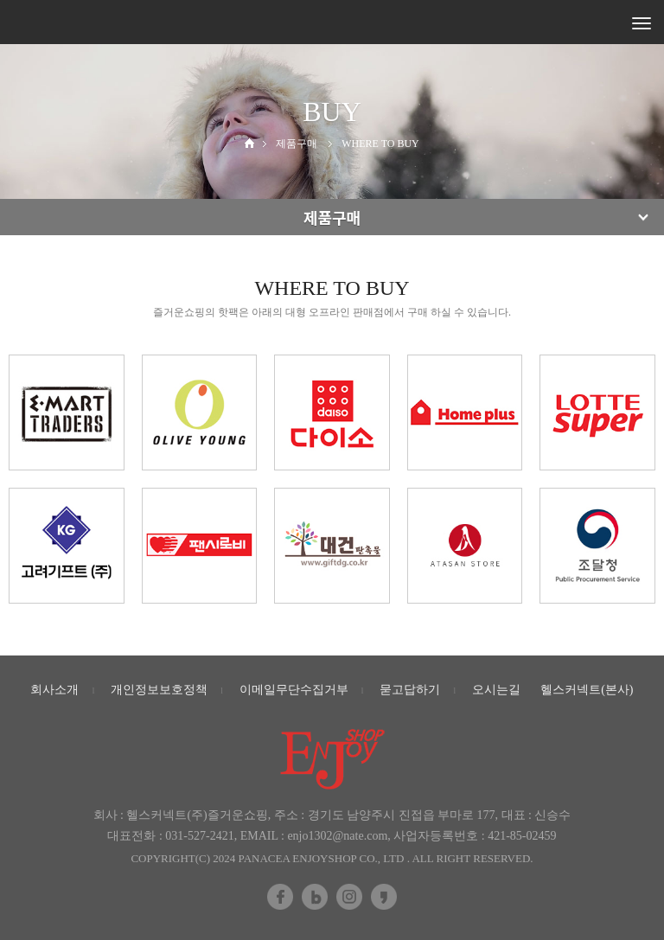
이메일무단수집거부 (293, 689)
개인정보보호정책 (159, 689)
